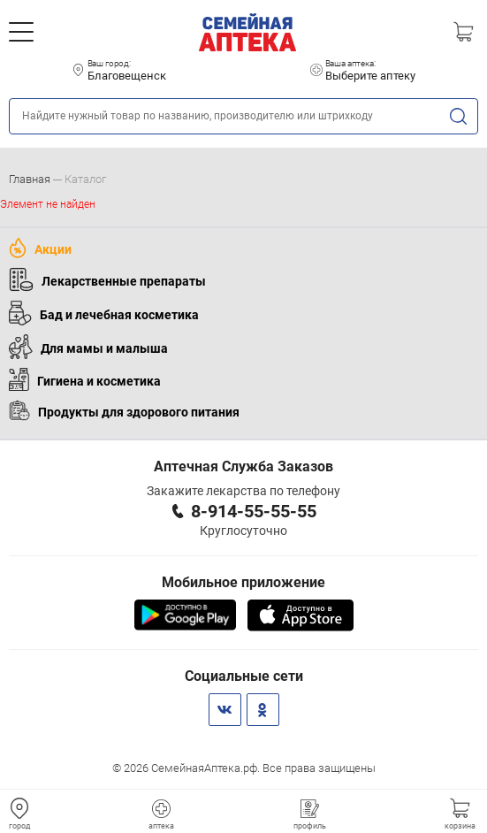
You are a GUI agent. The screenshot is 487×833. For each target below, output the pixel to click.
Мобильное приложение (243, 582)
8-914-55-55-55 (253, 511)
